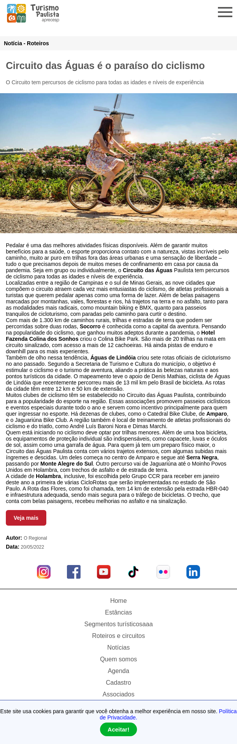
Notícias (118, 647)
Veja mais (26, 518)
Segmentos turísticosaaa (118, 624)
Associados (119, 694)
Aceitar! (119, 729)
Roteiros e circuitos (118, 635)
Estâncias (118, 612)
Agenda (118, 671)
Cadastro (118, 682)
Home (118, 600)
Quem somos (118, 659)
